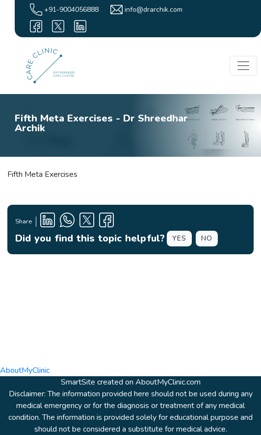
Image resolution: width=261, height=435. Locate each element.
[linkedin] (80, 26)
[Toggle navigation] (243, 65)
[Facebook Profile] (106, 222)
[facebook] (36, 26)
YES (179, 238)
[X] (58, 26)
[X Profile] (86, 222)
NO (206, 238)
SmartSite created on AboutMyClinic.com (131, 382)
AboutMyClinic (25, 370)
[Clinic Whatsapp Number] (67, 222)
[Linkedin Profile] (47, 222)
